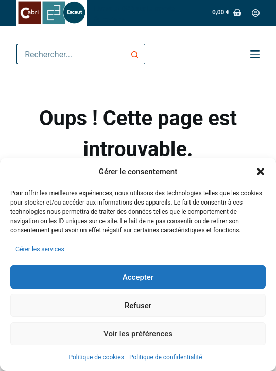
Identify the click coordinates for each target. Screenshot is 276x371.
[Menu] (255, 54)
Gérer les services (39, 249)
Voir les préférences (138, 334)
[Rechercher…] (70, 54)
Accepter (138, 277)
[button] (260, 171)
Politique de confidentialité (165, 357)
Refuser (138, 305)
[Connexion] (256, 13)
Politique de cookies (96, 357)
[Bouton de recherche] (135, 54)
